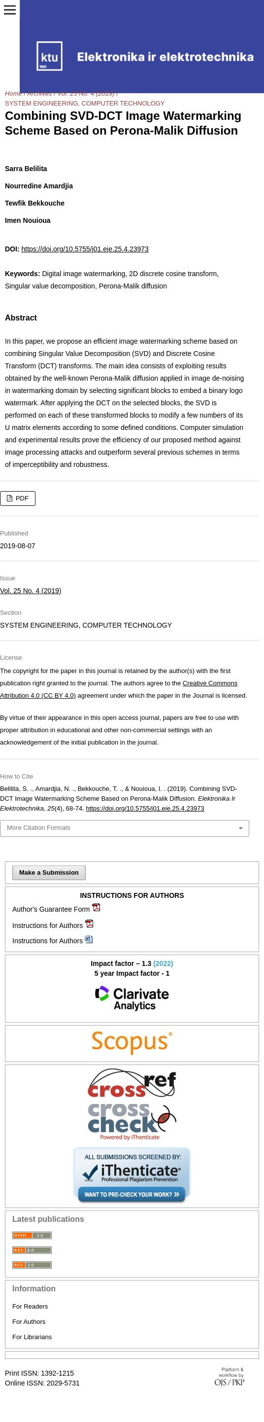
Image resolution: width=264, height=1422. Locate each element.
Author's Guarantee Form (51, 909)
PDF (21, 498)
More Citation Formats (38, 827)
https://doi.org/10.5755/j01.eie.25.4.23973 (84, 249)
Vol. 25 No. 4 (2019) (85, 93)
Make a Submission (49, 872)
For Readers (30, 1306)
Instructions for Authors (47, 925)
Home (13, 93)
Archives (40, 93)
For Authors (28, 1321)
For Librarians (32, 1337)
